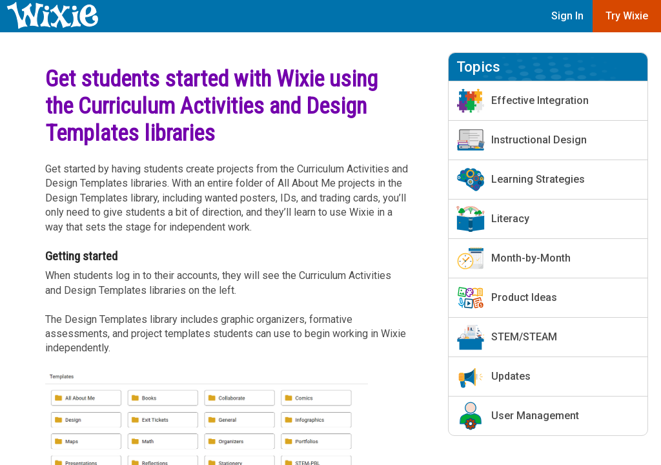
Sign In (567, 16)
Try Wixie (626, 16)
